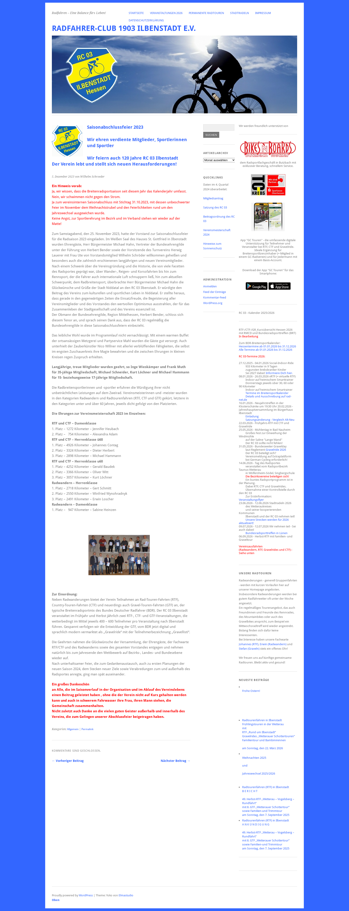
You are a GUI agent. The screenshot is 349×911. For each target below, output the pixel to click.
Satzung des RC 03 (215, 207)
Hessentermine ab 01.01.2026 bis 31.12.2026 (267, 346)
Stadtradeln (239, 13)
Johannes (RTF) (248, 644)
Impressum (263, 13)
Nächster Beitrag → (175, 761)
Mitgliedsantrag (213, 198)
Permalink (87, 729)
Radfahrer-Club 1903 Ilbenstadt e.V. (124, 28)
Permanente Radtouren (206, 13)
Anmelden (210, 286)
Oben (55, 900)
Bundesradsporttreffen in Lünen (267, 533)
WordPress (86, 895)
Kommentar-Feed (214, 297)
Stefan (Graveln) (249, 648)
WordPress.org (212, 303)
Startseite (136, 13)
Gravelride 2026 (276, 449)
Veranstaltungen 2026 (166, 13)
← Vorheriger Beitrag (68, 761)
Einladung (252, 416)
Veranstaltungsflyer (251, 499)
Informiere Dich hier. (279, 373)
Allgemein (73, 729)
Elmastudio (126, 895)
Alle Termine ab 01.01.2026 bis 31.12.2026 (265, 349)
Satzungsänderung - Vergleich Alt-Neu (270, 419)
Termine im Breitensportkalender (267, 393)
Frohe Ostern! (251, 691)
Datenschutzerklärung (146, 20)
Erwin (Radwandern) (273, 644)
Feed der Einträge (214, 292)
